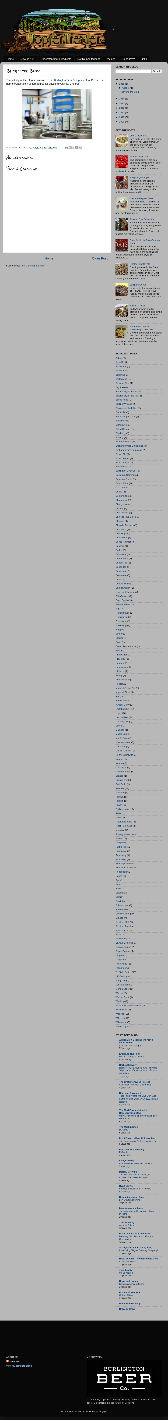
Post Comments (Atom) (33, 265)
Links (144, 58)
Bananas (120, 374)
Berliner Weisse (123, 404)
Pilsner (119, 817)
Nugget (119, 759)
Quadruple (121, 851)
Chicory (119, 508)
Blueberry (120, 433)
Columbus (120, 554)
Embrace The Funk (129, 1053)
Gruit (118, 650)
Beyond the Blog (130, 92)
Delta (118, 579)
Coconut (119, 546)
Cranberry (120, 571)
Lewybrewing (126, 1160)
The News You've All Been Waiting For (138, 1141)
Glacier (119, 638)
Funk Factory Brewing (131, 1149)
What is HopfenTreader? (128, 1005)
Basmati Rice (122, 383)
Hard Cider (121, 654)
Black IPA (120, 412)
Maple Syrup (122, 738)
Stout (118, 934)
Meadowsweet (123, 742)
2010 (122, 117)
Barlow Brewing (128, 1171)
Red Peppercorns (124, 863)
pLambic (119, 830)
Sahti (118, 888)
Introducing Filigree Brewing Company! (138, 1250)
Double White (122, 583)
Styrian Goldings (124, 942)
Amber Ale (120, 366)
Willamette (121, 1022)
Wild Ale (119, 1014)
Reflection (124, 1152)
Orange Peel (122, 780)
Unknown (15, 1361)
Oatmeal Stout (123, 771)
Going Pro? (128, 58)
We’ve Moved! (126, 1272)
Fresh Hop (121, 625)
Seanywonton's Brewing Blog (135, 1247)
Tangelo (119, 955)
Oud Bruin (120, 784)
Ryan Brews (126, 1186)
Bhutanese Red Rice (126, 408)
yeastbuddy (125, 1270)
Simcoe (119, 918)
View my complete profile (19, 1366)
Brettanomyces (123, 441)
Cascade (120, 487)
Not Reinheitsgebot (88, 58)
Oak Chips (121, 767)
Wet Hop (120, 1001)
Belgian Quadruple (139, 177)
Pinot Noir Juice (123, 826)
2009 (122, 121)
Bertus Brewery (128, 1065)
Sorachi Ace (121, 930)
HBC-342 (120, 659)
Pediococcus (122, 809)
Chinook (119, 521)
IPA (117, 696)
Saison (119, 892)
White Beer (121, 1009)
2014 (122, 98)
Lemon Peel (121, 717)
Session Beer (122, 913)
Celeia (118, 491)
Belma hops (121, 399)
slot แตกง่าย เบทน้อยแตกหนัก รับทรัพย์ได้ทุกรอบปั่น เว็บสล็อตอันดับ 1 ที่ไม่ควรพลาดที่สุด (138, 1070)
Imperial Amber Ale (125, 688)
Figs (117, 608)
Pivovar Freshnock (129, 1292)
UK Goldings (122, 976)
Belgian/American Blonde (131, 1284)
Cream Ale (121, 575)
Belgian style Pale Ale (126, 395)
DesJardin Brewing (130, 1303)
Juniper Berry (122, 704)
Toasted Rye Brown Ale (142, 219)
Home (10, 58)
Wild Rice (120, 1018)
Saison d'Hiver (137, 305)
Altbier (118, 358)
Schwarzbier (121, 905)
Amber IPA (121, 370)
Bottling (119, 437)
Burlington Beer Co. (125, 470)
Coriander (120, 567)
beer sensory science (131, 1208)
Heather (119, 663)
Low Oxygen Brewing (129, 1200)
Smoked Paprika (124, 926)
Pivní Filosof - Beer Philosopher (137, 1138)
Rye (117, 880)
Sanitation (120, 901)
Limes (118, 725)
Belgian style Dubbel (126, 391)
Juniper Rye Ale (138, 284)
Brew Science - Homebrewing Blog (138, 1258)
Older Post (100, 258)
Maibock (119, 730)
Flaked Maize (122, 612)
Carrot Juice (121, 483)
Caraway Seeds (123, 479)
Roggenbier (121, 871)
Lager (118, 713)
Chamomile (121, 500)
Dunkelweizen (122, 588)
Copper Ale (121, 562)
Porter (118, 838)
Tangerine (120, 959)
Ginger (119, 633)
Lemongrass (121, 721)
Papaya (119, 796)
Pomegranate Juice (125, 834)
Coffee (118, 550)
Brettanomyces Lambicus (128, 450)
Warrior (119, 993)
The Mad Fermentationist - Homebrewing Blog (134, 1111)
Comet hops (121, 558)
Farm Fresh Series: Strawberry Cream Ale (141, 328)
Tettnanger (121, 968)
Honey (118, 675)
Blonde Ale (121, 425)
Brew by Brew (127, 1309)
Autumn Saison (126, 1225)
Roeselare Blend (124, 867)
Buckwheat (121, 466)
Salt (117, 897)
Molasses (120, 746)
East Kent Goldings (125, 592)
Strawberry (121, 938)
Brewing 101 (27, 58)
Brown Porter (122, 458)
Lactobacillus (122, 709)
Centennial (121, 496)
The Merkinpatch (128, 1127)
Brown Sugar (122, 462)
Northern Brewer (124, 755)
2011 (122, 112)
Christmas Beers (127, 1261)
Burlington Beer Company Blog (72, 80)
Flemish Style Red (139, 156)
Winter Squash (123, 1026)
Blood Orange (122, 429)
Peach (118, 805)
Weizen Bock (122, 997)
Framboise (121, 621)
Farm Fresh (121, 600)
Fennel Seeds (122, 604)
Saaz (118, 884)
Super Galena (122, 951)
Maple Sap (121, 734)
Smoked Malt (122, 922)
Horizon (119, 684)
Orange (119, 775)
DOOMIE (123, 1129)
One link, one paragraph (131, 1045)
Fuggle (119, 629)
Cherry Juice (122, 504)
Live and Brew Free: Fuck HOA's (135, 1163)
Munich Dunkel (123, 750)
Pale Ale (119, 788)
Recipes (110, 58)
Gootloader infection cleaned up (135, 1084)
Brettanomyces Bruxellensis (130, 445)
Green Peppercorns (125, 646)
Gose (118, 642)
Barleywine (121, 379)
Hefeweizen (121, 667)
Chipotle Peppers (124, 525)
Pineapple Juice (123, 821)
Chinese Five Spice (125, 517)
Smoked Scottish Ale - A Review (135, 1188)
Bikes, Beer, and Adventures (135, 1233)
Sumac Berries (123, 947)
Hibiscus (119, 671)
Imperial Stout (122, 692)
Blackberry (121, 420)
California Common (125, 475)
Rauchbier (120, 859)
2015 (122, 84)
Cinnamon (120, 529)
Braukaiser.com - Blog (131, 1197)
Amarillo (119, 362)
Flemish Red (122, 617)
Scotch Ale (121, 909)
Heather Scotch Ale (140, 264)
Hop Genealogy (123, 679)
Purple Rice (121, 847)
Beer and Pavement (130, 1093)
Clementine (121, 537)
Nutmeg (119, 763)
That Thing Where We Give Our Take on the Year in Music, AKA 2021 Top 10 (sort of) (138, 1099)
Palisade (120, 792)
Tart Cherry (121, 963)
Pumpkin (120, 842)
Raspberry (120, 855)
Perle (118, 813)
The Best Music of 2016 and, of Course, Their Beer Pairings (134, 1176)
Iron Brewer (121, 700)
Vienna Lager (122, 989)
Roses (118, 876)
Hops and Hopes (128, 1281)
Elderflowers (121, 596)
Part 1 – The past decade (131, 1056)
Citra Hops (121, 533)
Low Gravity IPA (138, 135)
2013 (122, 103)
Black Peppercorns (125, 416)
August (126, 88)
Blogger (103, 1411)
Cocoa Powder (123, 541)
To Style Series (123, 972)
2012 (122, 108)
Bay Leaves (121, 387)
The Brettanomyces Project (134, 1082)
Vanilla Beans (122, 984)
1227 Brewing (126, 1222)
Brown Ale (120, 454)
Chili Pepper (121, 512)
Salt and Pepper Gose (141, 198)
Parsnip (119, 800)
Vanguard (120, 980)
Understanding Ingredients (56, 58)
